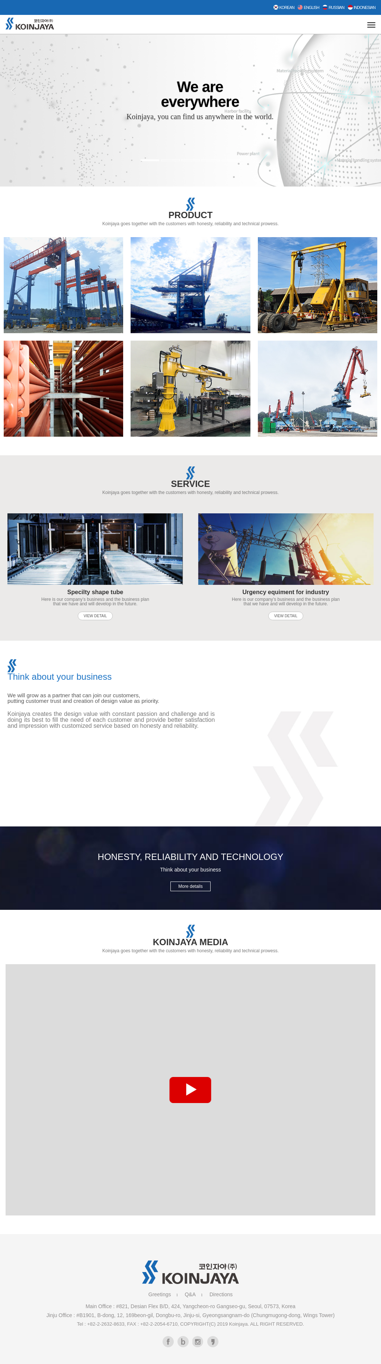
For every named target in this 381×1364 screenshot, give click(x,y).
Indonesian (361, 7)
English (308, 7)
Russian (333, 7)
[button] (18, 115)
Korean (283, 7)
